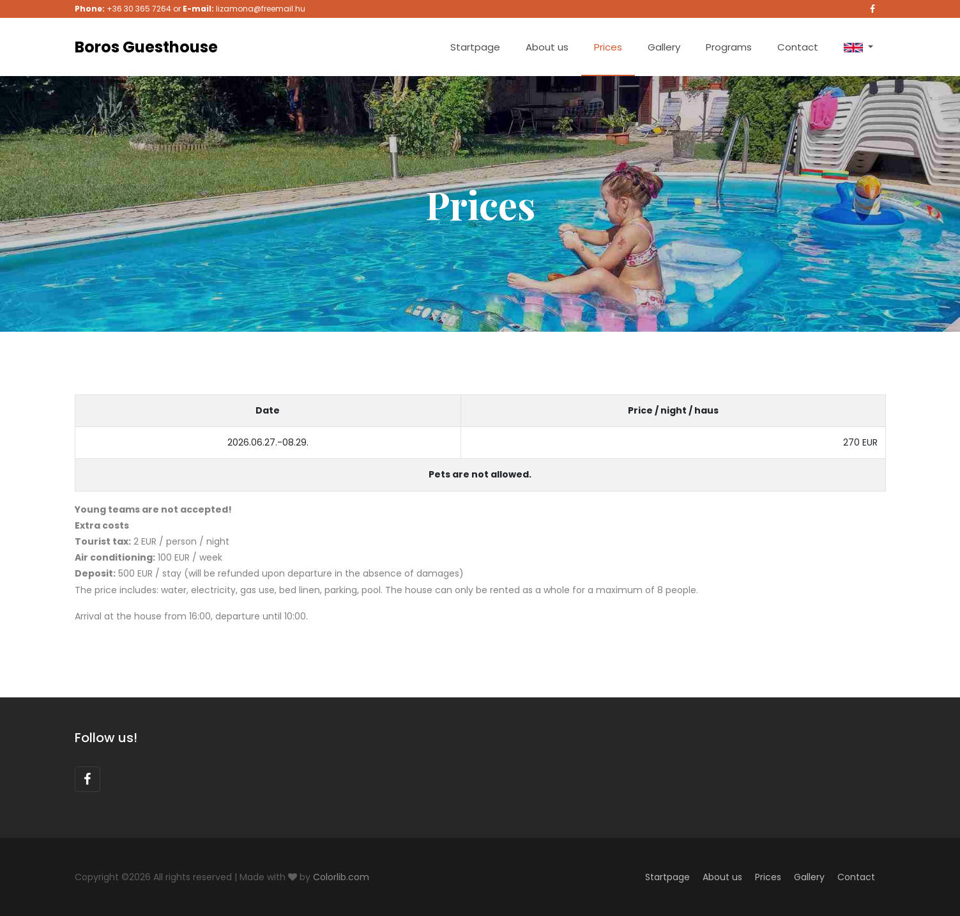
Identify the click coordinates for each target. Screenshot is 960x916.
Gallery (664, 47)
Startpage (475, 47)
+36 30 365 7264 (139, 8)
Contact (797, 47)
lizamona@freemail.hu (260, 8)
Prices (608, 47)
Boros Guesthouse (146, 47)
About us (547, 47)
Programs (729, 47)
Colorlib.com (341, 877)
